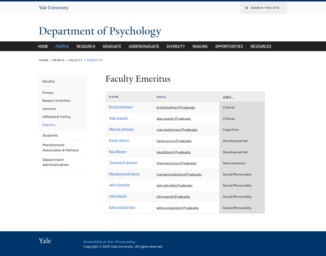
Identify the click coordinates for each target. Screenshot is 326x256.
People (62, 46)
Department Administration (55, 162)
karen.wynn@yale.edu (174, 141)
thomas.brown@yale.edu (176, 163)
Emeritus (48, 125)
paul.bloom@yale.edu (174, 152)
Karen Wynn (119, 140)
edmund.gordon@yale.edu (178, 208)
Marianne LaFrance (124, 174)
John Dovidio (119, 185)
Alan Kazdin (118, 118)
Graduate (112, 46)
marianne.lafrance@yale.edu (179, 174)
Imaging (200, 46)
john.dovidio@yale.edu (175, 185)
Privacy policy (125, 242)
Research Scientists (56, 100)
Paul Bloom (117, 151)
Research (86, 46)
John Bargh (118, 196)
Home (43, 46)
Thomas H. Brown (123, 162)
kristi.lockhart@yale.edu (176, 107)
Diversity (176, 46)
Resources (261, 46)
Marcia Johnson (121, 129)
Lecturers (49, 108)
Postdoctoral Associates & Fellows (60, 147)
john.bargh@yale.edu (173, 197)
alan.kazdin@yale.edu (174, 119)
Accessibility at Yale (98, 242)
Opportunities (229, 46)
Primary (48, 92)
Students (50, 135)
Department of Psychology (101, 31)
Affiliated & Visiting (56, 117)
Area (228, 97)
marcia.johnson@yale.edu (177, 130)
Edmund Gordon (122, 207)
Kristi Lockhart (121, 107)
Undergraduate (144, 46)
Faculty (76, 60)
